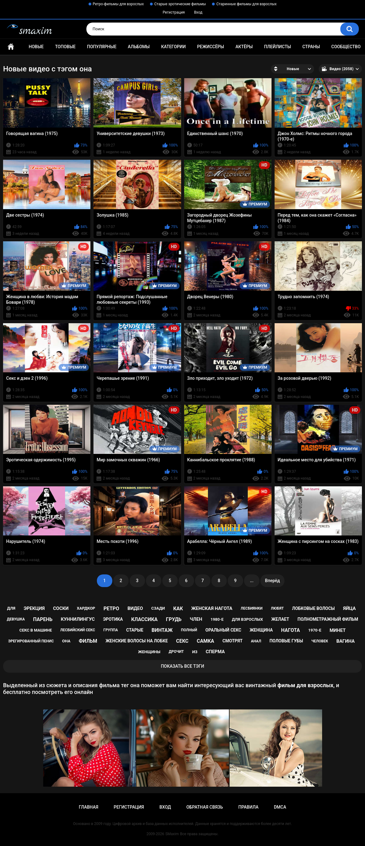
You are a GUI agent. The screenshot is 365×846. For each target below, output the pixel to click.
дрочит (176, 651)
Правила (248, 807)
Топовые (65, 46)
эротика (113, 619)
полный (189, 630)
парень (42, 619)
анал (256, 641)
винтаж (161, 630)
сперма (215, 651)
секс (182, 641)
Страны (311, 46)
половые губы (286, 640)
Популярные (101, 46)
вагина (345, 641)
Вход (198, 12)
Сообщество (346, 46)
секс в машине (35, 630)
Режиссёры (210, 46)
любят (277, 608)
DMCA (280, 807)
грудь (173, 619)
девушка (16, 619)
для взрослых (247, 619)
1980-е (216, 619)
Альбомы (139, 46)
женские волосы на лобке (137, 640)
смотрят (232, 640)
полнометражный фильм (327, 619)
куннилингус (78, 619)
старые (134, 630)
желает (280, 619)
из (194, 651)
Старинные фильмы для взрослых (246, 4)
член (196, 619)
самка (205, 641)
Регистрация (174, 12)
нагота (290, 630)
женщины (149, 651)
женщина (261, 630)
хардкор (86, 608)
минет (338, 630)
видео (135, 608)
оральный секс (223, 630)
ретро (111, 608)
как (178, 608)
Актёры (244, 46)
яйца (349, 608)
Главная (11, 47)
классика (144, 619)
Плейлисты (277, 46)
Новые (36, 46)
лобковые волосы (313, 608)
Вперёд (272, 580)
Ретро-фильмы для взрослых (118, 4)
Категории (173, 46)
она (66, 641)
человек (319, 641)
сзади (158, 608)
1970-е (314, 630)
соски (60, 608)
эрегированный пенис (31, 641)
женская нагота (211, 608)
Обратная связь (204, 807)
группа (110, 630)
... (252, 580)
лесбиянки (252, 608)
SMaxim (172, 834)
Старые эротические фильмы (180, 4)
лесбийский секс (77, 630)
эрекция (34, 608)
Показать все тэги (182, 666)
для (11, 608)
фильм (88, 641)
